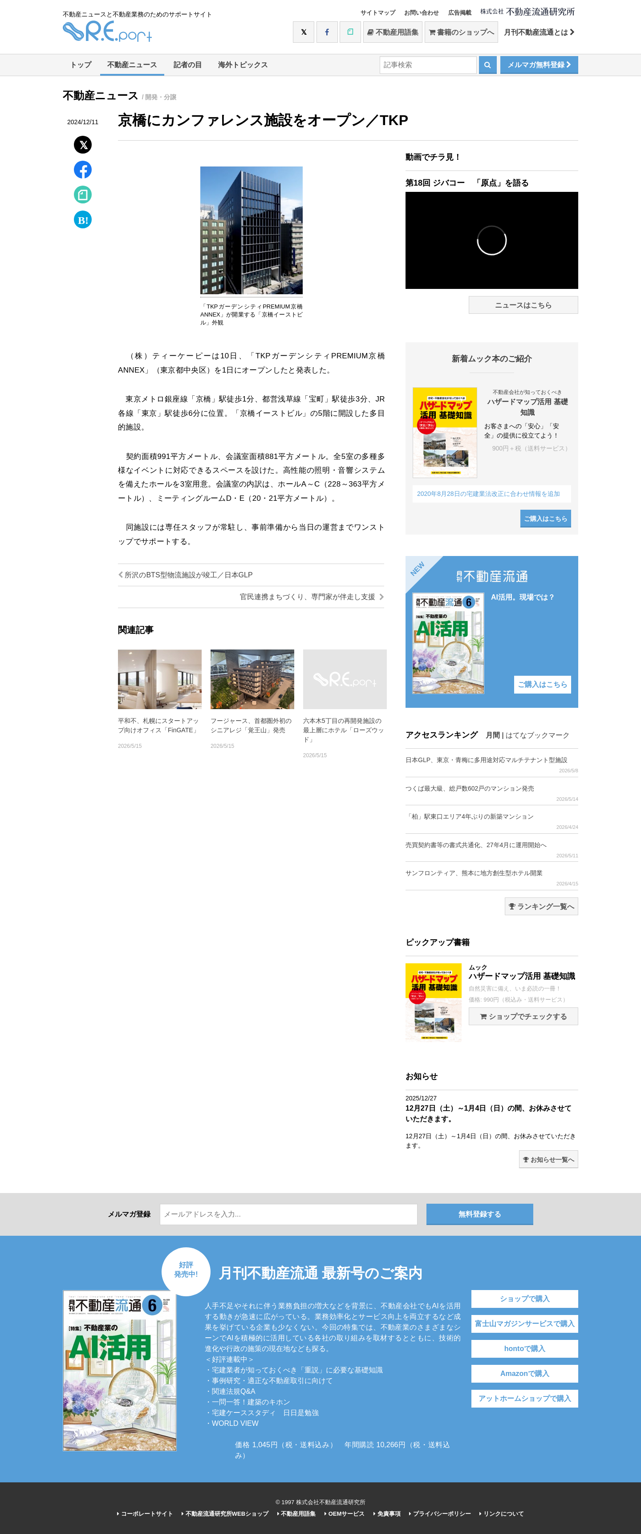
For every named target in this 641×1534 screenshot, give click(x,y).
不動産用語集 (392, 32)
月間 (493, 735)
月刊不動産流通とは (539, 32)
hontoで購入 (524, 1348)
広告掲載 (459, 12)
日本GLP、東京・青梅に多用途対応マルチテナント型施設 (492, 765)
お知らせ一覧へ (548, 1159)
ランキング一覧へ (541, 906)
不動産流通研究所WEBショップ (225, 1513)
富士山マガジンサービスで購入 (525, 1323)
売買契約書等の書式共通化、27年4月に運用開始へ (492, 850)
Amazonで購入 (524, 1373)
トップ (80, 65)
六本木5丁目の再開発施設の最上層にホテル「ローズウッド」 (343, 730)
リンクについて (501, 1513)
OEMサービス (345, 1513)
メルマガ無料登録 (539, 65)
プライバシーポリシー (440, 1513)
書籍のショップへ (461, 32)
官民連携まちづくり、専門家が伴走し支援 (312, 597)
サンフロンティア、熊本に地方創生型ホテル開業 (492, 878)
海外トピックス (243, 65)
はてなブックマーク (538, 735)
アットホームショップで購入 (525, 1398)
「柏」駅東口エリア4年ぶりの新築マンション (492, 821)
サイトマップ (378, 12)
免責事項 (387, 1513)
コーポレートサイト (145, 1513)
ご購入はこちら (546, 518)
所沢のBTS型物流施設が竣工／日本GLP (185, 575)
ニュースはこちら (523, 305)
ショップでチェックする (523, 1016)
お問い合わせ (421, 12)
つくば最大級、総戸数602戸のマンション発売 (492, 793)
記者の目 (188, 65)
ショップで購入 (525, 1299)
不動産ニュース (132, 65)
